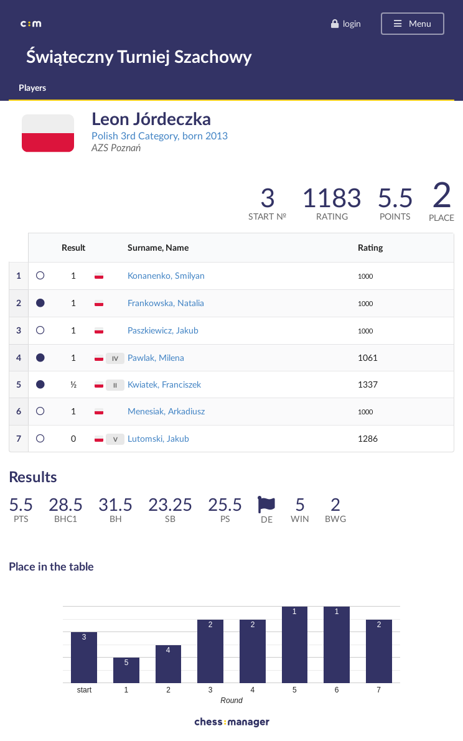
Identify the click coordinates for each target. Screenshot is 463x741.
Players (32, 87)
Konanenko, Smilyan (166, 275)
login (346, 23)
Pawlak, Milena (156, 357)
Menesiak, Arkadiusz (166, 411)
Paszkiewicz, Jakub (163, 330)
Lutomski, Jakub (158, 438)
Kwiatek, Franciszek (164, 384)
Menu (411, 23)
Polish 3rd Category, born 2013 (159, 135)
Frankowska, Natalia (166, 302)
